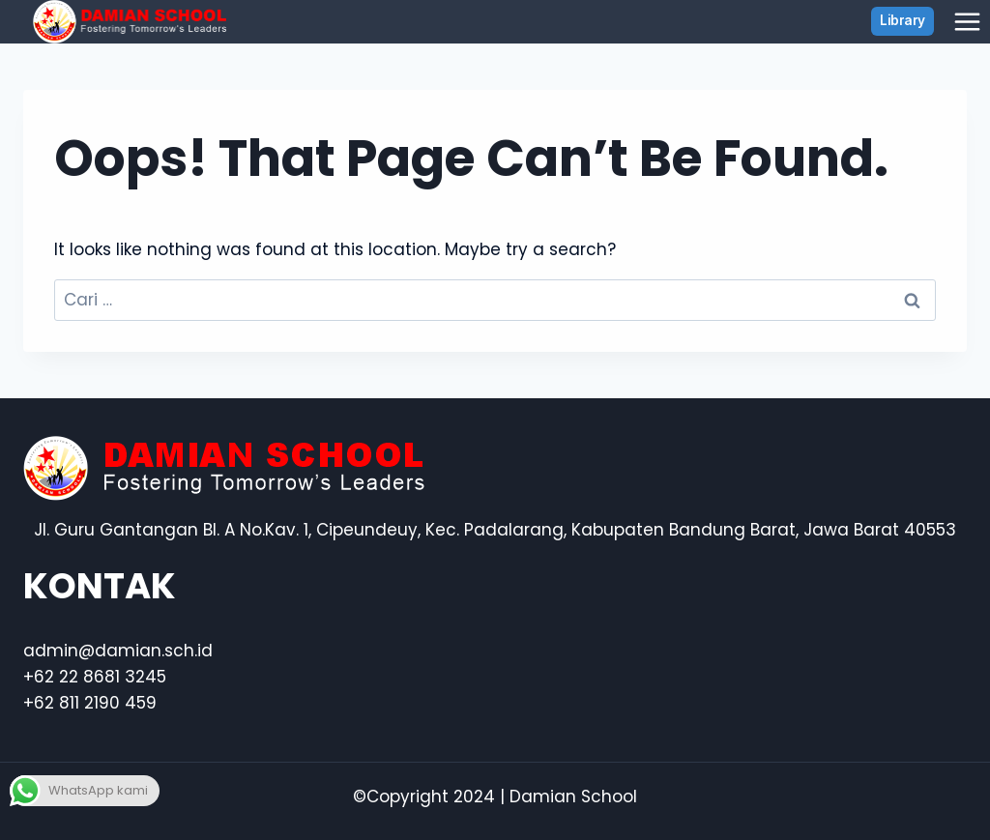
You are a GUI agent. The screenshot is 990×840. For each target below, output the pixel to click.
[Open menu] (967, 21)
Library (902, 20)
